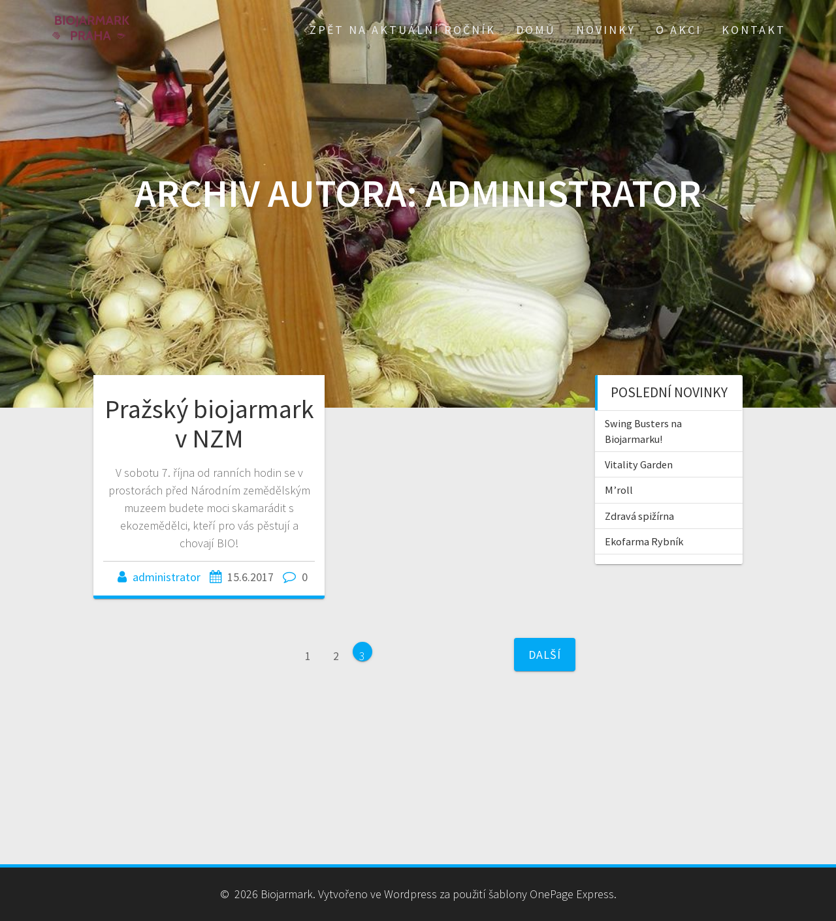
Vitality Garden (639, 464)
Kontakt (754, 29)
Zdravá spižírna (639, 515)
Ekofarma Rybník (644, 541)
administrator (167, 576)
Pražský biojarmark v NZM (209, 424)
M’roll (619, 489)
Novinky (605, 29)
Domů (536, 29)
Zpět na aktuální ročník (403, 29)
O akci (678, 29)
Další (544, 654)
